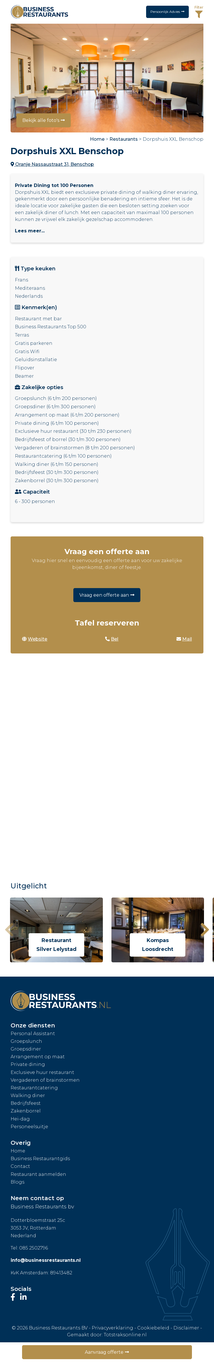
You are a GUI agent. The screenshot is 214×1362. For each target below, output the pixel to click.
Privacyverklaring (112, 1328)
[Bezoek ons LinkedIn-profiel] (23, 1297)
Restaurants (123, 139)
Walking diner (28, 1095)
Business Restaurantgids (40, 1158)
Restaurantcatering (34, 1088)
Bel (111, 639)
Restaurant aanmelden (38, 1174)
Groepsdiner (26, 1049)
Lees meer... (30, 231)
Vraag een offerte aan (104, 595)
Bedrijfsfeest (26, 1103)
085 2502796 (33, 1248)
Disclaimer (186, 1328)
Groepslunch (26, 1041)
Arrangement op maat (38, 1056)
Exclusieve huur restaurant (42, 1072)
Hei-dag (20, 1119)
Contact (20, 1166)
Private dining (28, 1064)
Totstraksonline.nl (125, 1334)
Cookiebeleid (153, 1328)
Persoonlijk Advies (163, 11)
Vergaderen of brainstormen (45, 1080)
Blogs (17, 1182)
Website (34, 639)
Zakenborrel (26, 1111)
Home (97, 139)
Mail (184, 639)
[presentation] (9, 930)
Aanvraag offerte (104, 1352)
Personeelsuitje (29, 1126)
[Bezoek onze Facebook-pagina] (14, 1297)
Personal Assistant (33, 1033)
